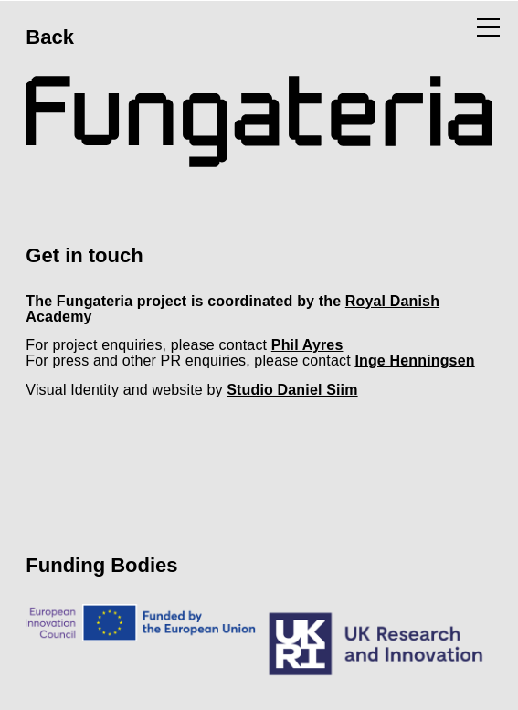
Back (50, 37)
